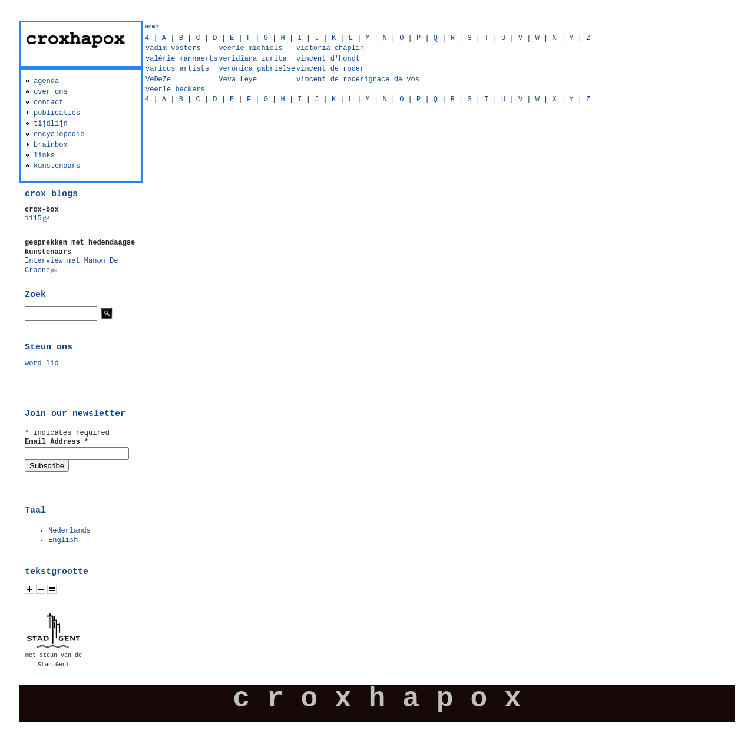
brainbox (51, 145)
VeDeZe (158, 79)
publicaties (57, 113)
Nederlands (69, 531)
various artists (177, 69)
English (63, 540)
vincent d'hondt (328, 59)
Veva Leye (238, 79)
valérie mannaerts (181, 59)
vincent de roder (330, 69)
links (44, 155)
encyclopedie (59, 134)
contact (48, 102)
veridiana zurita (252, 59)
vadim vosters (173, 48)
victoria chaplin (330, 48)
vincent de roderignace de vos (357, 79)
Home (151, 27)
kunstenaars (57, 166)
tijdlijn (51, 124)
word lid (42, 363)
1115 (37, 218)
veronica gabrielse (257, 69)
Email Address (56, 442)
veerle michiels (250, 48)
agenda (46, 81)
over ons (51, 92)
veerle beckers (175, 89)
